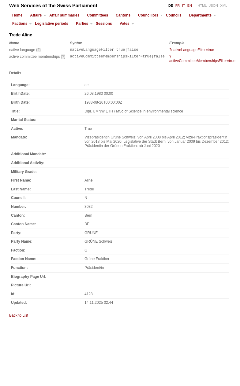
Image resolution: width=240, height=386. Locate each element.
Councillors (148, 15)
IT (183, 5)
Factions (19, 23)
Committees (97, 15)
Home (17, 15)
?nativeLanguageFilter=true (191, 50)
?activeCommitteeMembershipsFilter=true (202, 59)
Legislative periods (51, 23)
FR (177, 5)
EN (189, 5)
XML (223, 5)
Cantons (123, 15)
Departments (200, 15)
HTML (202, 5)
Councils (174, 15)
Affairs (36, 15)
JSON (213, 5)
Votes (124, 23)
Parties (82, 23)
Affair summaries (64, 15)
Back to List (18, 316)
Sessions (104, 23)
